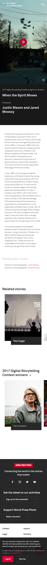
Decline (22, 559)
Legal (4, 534)
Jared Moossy (33, 268)
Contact (5, 529)
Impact (27, 529)
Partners (27, 534)
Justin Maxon (33, 265)
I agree (8, 559)
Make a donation (13, 517)
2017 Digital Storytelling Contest (14, 5)
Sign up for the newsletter (17, 499)
